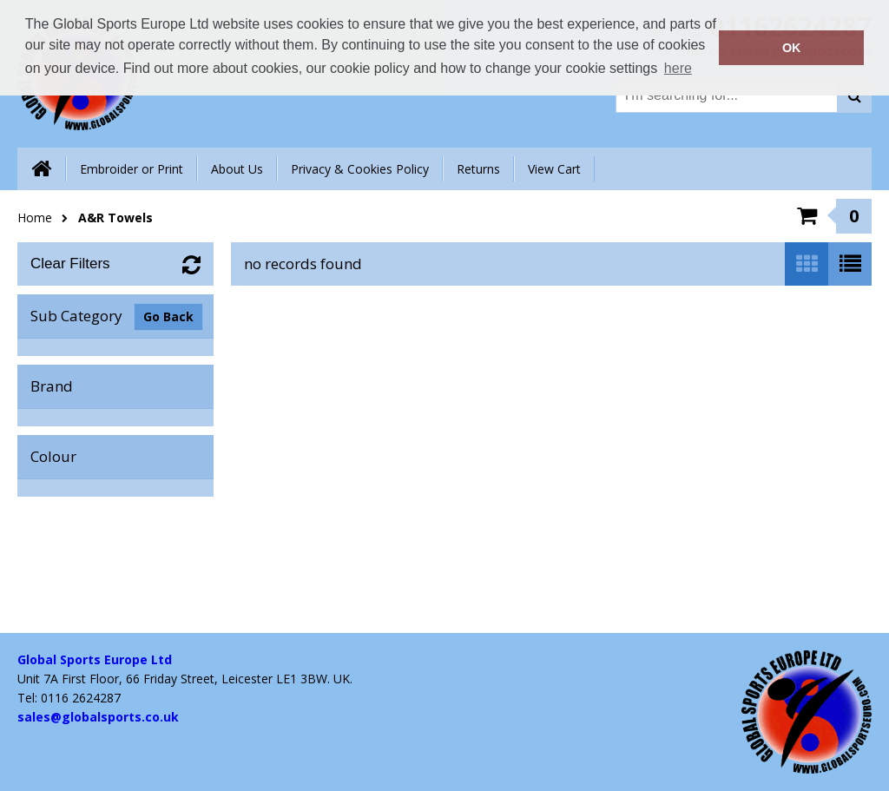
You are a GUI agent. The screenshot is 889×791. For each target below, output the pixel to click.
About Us (237, 169)
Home (34, 217)
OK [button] (791, 48)
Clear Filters (70, 263)
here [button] (678, 68)
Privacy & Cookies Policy (360, 169)
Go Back (168, 316)
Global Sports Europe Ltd (94, 659)
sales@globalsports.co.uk (98, 717)
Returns (478, 169)
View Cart (554, 169)
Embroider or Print (131, 169)
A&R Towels (115, 217)
